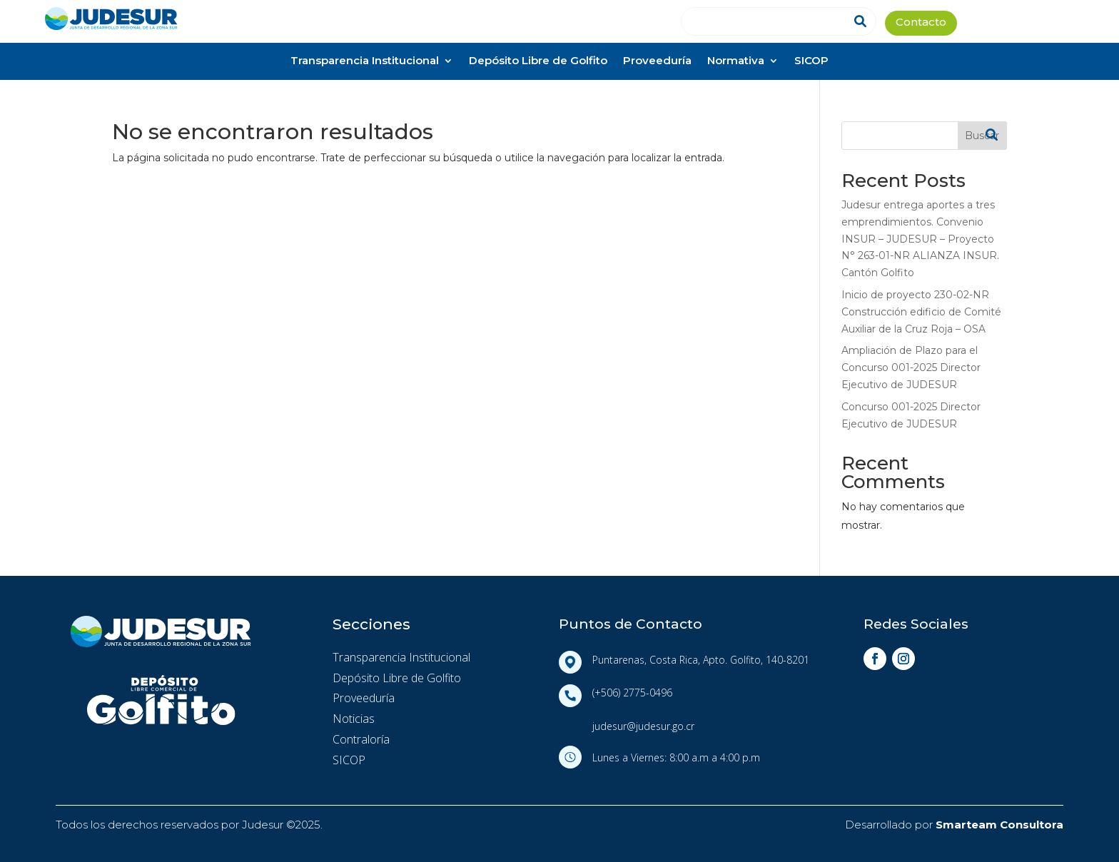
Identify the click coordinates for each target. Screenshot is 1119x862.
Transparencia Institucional (364, 61)
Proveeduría (657, 61)
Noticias (354, 718)
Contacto (921, 23)
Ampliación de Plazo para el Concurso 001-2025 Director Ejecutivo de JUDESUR (911, 367)
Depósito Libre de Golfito (538, 61)
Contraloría (361, 739)
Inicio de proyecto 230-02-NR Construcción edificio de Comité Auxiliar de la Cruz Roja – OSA (921, 311)
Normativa (735, 61)
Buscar (982, 135)
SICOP (811, 61)
